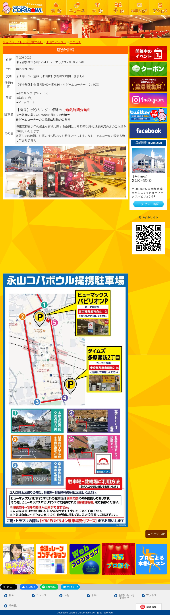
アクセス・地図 (148, 204)
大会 (66, 595)
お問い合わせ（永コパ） (127, 596)
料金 (11, 595)
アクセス (151, 595)
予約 (94, 595)
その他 (13, 605)
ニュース (41, 595)
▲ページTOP (156, 533)
